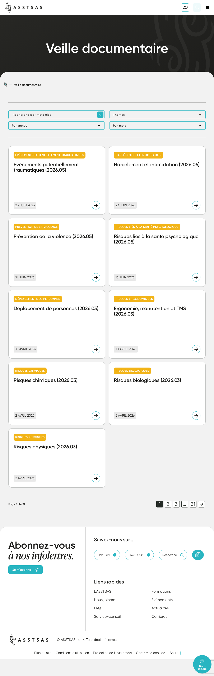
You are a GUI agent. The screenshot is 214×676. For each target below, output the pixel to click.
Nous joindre (104, 599)
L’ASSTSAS (102, 591)
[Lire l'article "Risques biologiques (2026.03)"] (157, 393)
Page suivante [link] (201, 504)
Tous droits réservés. (101, 640)
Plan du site (43, 653)
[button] (158, 114)
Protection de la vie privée (112, 653)
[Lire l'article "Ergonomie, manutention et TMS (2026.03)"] (157, 324)
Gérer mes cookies (150, 653)
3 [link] (176, 504)
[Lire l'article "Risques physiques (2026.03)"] (56, 458)
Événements (162, 599)
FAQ (97, 608)
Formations (161, 591)
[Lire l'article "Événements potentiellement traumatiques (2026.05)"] (56, 180)
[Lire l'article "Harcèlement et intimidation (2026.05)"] (157, 180)
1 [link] (159, 504)
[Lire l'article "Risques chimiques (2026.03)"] (56, 393)
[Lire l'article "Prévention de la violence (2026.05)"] (56, 252)
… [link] (184, 504)
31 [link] (193, 504)
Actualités (160, 608)
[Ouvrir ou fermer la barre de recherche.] (197, 7)
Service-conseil (107, 616)
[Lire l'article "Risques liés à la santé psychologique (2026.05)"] (157, 252)
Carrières (159, 616)
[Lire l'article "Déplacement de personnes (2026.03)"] (56, 324)
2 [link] (168, 504)
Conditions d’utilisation (72, 653)
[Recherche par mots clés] (56, 114)
